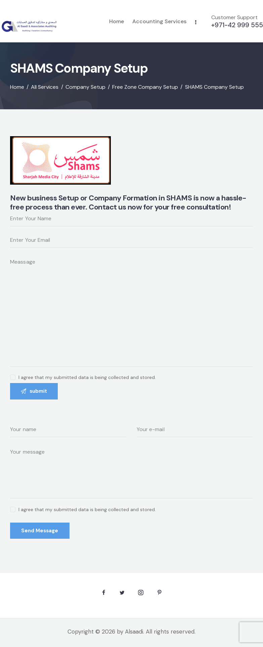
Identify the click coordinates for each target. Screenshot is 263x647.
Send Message (40, 531)
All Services (44, 86)
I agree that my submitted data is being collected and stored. (87, 510)
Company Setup (85, 86)
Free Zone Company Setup (145, 86)
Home (17, 86)
